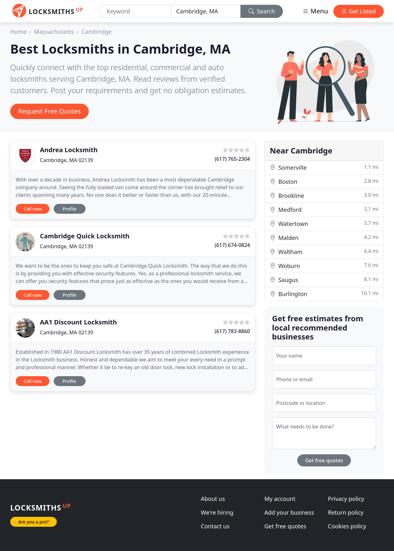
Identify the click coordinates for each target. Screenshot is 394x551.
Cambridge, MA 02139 (66, 160)
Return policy (345, 512)
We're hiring (217, 512)
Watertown (324, 223)
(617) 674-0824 (232, 245)
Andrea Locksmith (69, 149)
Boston (324, 181)
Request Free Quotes (49, 111)
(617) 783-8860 (232, 331)
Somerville (324, 167)
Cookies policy (347, 526)
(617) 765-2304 (232, 158)
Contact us (215, 526)
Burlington (324, 294)
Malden (324, 238)
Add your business (289, 512)
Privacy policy (346, 499)
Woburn (324, 266)
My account (279, 499)
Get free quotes (324, 460)
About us (213, 499)
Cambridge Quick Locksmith (85, 236)
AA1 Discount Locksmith (78, 322)
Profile (69, 209)
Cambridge (96, 31)
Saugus (324, 280)
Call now (33, 209)
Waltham (324, 252)
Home (18, 31)
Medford (324, 209)
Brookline (324, 195)
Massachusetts (54, 31)
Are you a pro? (33, 522)
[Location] (206, 11)
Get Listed (358, 11)
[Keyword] (135, 11)
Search (261, 11)
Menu (315, 11)
